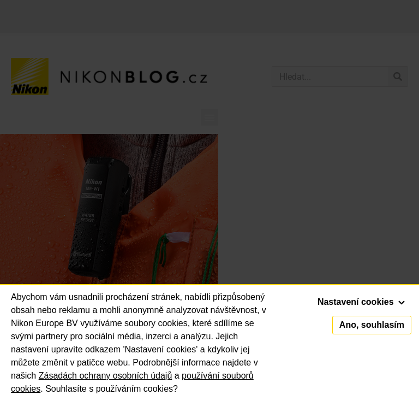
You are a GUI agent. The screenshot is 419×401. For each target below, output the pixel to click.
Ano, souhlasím (371, 324)
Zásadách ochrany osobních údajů (105, 375)
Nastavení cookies (361, 301)
